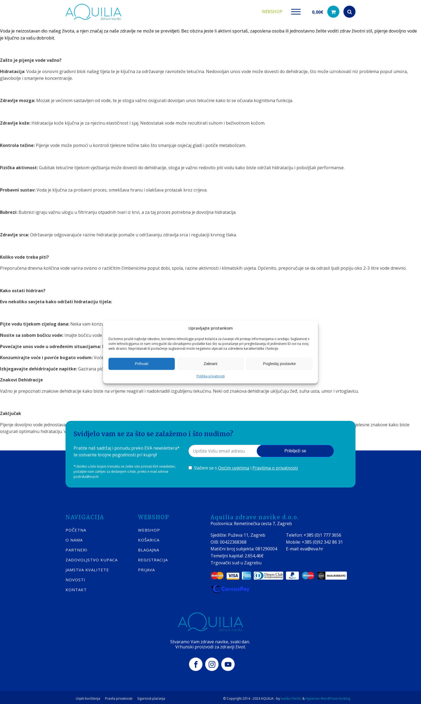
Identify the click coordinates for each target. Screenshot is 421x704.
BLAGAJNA (148, 547)
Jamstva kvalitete (87, 567)
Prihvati (141, 363)
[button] (325, 11)
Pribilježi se (295, 449)
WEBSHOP (149, 527)
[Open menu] (296, 11)
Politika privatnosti (211, 376)
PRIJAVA (146, 567)
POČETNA (76, 527)
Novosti (75, 577)
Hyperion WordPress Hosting (328, 696)
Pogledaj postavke (279, 363)
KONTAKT (76, 587)
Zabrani (210, 363)
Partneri (77, 547)
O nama (74, 537)
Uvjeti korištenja (88, 696)
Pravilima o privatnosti (275, 466)
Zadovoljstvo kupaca (92, 557)
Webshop (272, 10)
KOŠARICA (148, 537)
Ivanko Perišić (291, 696)
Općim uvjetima (233, 466)
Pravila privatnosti (118, 696)
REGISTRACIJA (153, 557)
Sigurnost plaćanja (151, 696)
